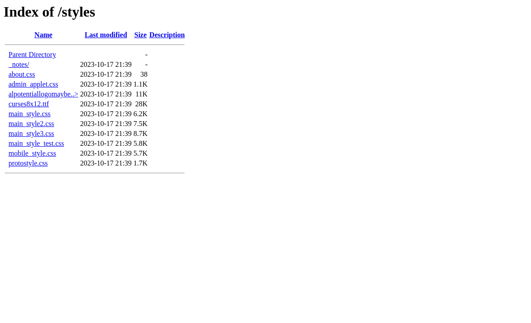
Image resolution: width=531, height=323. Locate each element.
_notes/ (19, 64)
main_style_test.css (36, 143)
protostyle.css (28, 163)
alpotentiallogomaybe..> (43, 94)
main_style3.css (31, 133)
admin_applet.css (33, 84)
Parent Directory (32, 54)
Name (43, 35)
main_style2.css (31, 123)
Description (167, 35)
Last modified (106, 35)
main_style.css (30, 114)
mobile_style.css (32, 153)
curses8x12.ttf (29, 104)
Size (140, 35)
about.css (22, 74)
